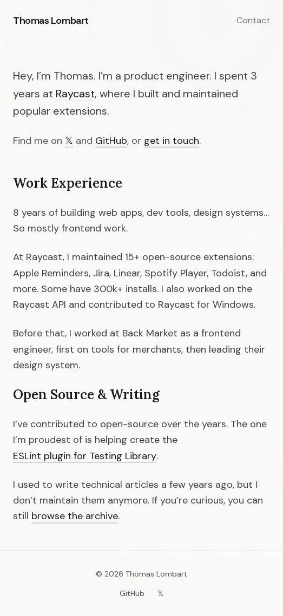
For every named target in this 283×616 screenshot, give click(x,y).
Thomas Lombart (51, 20)
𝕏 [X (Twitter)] (69, 140)
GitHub (111, 140)
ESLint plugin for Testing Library (84, 455)
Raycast (75, 94)
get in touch (171, 140)
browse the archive (74, 515)
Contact (253, 20)
